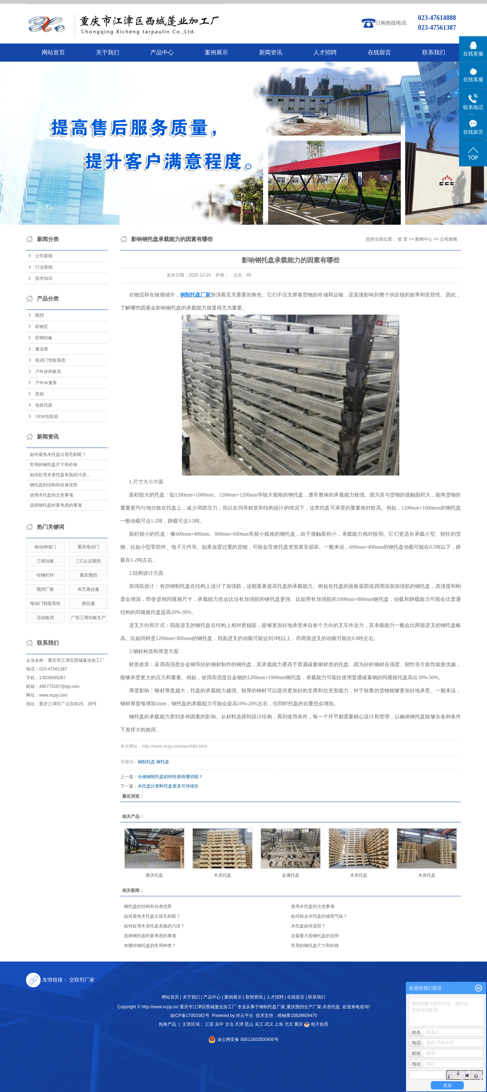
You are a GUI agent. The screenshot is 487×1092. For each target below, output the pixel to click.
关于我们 (107, 52)
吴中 (219, 1024)
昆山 (249, 1024)
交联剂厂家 (82, 980)
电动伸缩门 (45, 546)
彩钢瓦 (41, 326)
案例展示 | (234, 997)
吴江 (259, 1024)
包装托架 (44, 405)
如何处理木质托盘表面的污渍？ (154, 926)
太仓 (229, 1024)
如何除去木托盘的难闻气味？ (319, 916)
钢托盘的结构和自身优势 (54, 484)
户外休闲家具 (48, 371)
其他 (39, 393)
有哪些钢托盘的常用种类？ (150, 945)
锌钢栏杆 (45, 575)
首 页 (402, 239)
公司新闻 (44, 255)
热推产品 (167, 1024)
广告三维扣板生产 (88, 617)
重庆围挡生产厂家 (304, 1006)
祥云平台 (244, 1015)
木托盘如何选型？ (308, 926)
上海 (278, 1024)
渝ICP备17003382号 (189, 1015)
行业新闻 (44, 267)
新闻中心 (423, 239)
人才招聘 (325, 52)
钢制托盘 (146, 761)
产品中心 (162, 52)
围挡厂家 (45, 589)
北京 (288, 1024)
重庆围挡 (88, 575)
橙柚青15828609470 (297, 1015)
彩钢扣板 (44, 337)
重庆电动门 (88, 546)
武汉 (269, 1024)
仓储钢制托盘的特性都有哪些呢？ (170, 776)
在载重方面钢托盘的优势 (315, 935)
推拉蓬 (88, 603)
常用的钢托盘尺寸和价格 (54, 464)
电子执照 (316, 1024)
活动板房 (45, 617)
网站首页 (53, 52)
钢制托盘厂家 (272, 1006)
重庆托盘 (154, 875)
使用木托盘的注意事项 (51, 495)
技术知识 (44, 278)
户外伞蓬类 (46, 382)
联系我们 (433, 52)
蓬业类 (41, 349)
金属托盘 (290, 875)
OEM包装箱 (46, 416)
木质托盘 (222, 875)
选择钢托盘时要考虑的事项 (56, 505)
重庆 (298, 1024)
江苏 (209, 1024)
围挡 (39, 315)
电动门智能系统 (50, 360)
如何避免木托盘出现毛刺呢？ (58, 454)
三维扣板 (45, 561)
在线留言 (379, 52)
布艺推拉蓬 (88, 589)
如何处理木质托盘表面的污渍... (60, 474)
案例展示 (216, 52)
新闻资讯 (270, 52)
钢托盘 (162, 761)
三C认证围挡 (88, 561)
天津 (239, 1024)
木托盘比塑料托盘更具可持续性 (168, 786)
